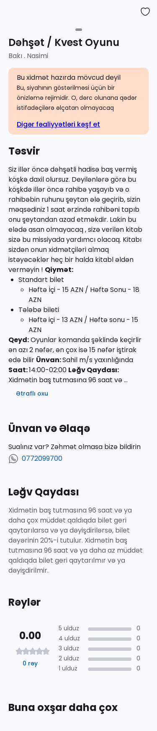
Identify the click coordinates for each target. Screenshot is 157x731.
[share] (128, 11)
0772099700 (42, 458)
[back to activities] (11, 11)
